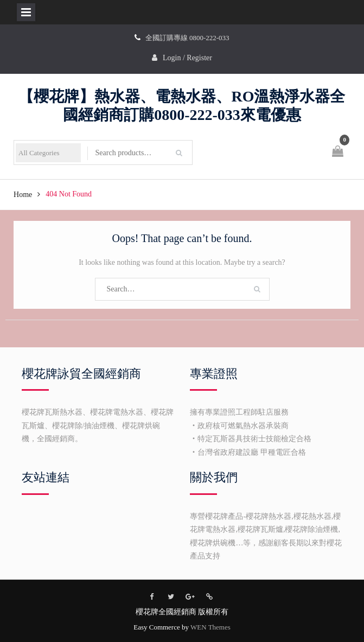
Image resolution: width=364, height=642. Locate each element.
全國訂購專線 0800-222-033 (187, 38)
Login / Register (187, 58)
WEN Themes (210, 627)
